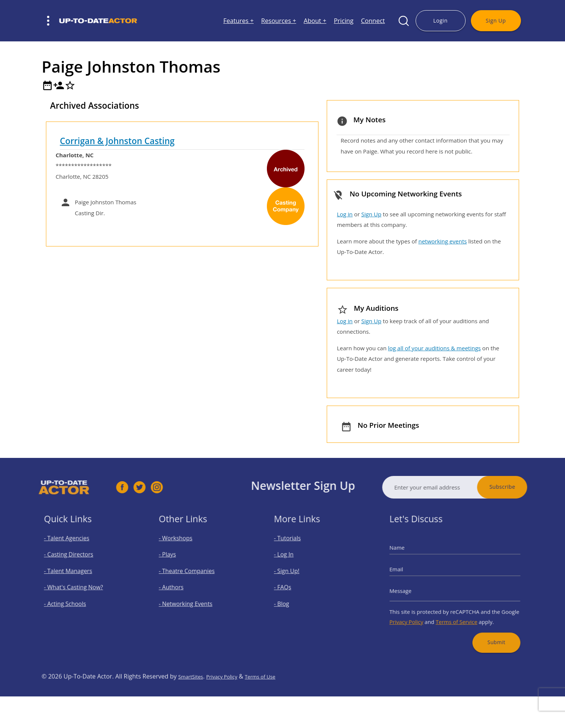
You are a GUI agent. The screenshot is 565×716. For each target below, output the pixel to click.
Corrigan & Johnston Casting (117, 141)
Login (440, 20)
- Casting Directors (74, 561)
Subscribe (522, 486)
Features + (238, 21)
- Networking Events (191, 599)
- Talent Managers (73, 573)
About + (315, 21)
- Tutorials (295, 548)
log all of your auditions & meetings (434, 348)
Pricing (343, 21)
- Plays (176, 561)
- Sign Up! (295, 573)
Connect (373, 21)
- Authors (179, 586)
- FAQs (291, 586)
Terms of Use (275, 696)
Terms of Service (456, 613)
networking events (442, 241)
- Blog (290, 599)
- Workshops (183, 548)
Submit (487, 629)
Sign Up (496, 20)
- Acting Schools (71, 599)
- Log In (292, 561)
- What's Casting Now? (78, 586)
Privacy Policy (417, 613)
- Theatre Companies (191, 573)
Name (410, 555)
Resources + (278, 21)
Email (409, 572)
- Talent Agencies (72, 548)
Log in (345, 214)
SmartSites (193, 696)
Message (412, 588)
